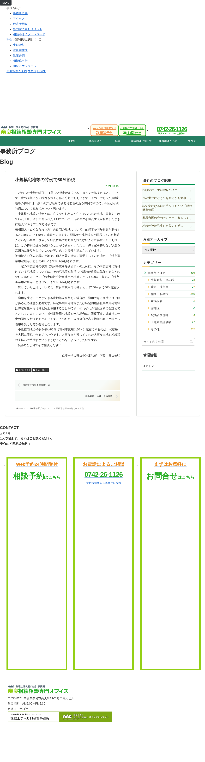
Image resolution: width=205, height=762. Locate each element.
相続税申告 (20, 60)
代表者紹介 (20, 23)
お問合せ (132, 131)
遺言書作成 (20, 50)
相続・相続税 (40, 370)
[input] (168, 342)
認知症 (173, 308)
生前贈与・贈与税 (173, 279)
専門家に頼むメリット (27, 29)
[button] (191, 342)
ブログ (32, 71)
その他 (173, 329)
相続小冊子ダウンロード (29, 34)
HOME (41, 71)
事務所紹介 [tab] (95, 141)
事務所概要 (20, 13)
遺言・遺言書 (173, 286)
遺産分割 (19, 55)
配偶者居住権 (173, 315)
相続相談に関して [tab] (141, 141)
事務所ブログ (23, 370)
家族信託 (173, 300)
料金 (9, 39)
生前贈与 (19, 45)
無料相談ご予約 (16, 71)
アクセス (19, 18)
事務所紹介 (14, 8)
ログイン (148, 366)
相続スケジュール (24, 66)
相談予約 (104, 131)
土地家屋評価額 (173, 322)
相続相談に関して (25, 39)
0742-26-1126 (172, 129)
